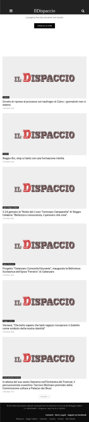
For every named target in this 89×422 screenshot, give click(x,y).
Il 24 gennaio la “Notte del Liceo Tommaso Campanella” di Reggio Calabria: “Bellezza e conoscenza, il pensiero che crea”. (42, 213)
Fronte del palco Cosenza (11, 377)
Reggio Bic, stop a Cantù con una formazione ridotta (33, 158)
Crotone (6, 97)
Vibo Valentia (70, 419)
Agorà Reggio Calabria (10, 207)
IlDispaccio (20, 419)
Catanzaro (43, 419)
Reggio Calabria (8, 321)
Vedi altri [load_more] (44, 396)
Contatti (49, 415)
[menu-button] (10, 10)
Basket (5, 154)
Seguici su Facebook (77, 415)
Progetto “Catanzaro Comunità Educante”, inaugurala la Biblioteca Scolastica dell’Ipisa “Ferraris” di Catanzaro (41, 270)
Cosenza (52, 419)
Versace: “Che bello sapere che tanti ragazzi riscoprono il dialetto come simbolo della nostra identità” (41, 327)
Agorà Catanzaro (8, 264)
